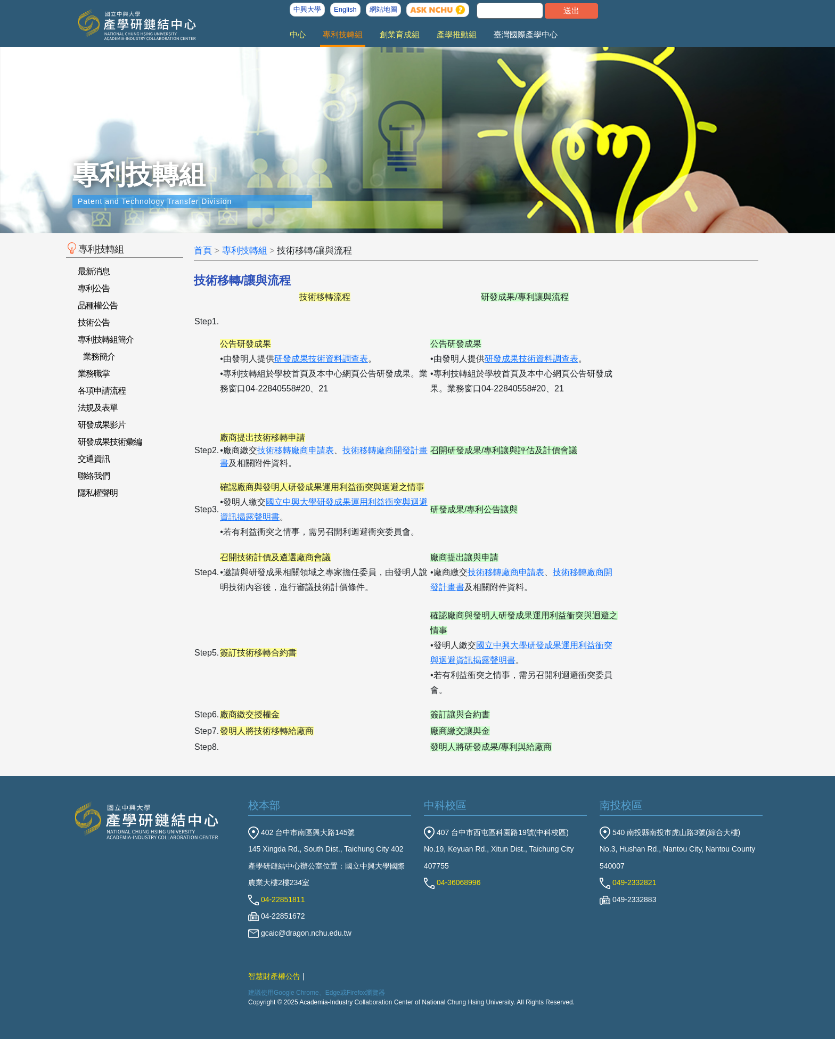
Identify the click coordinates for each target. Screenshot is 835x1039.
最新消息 (94, 271)
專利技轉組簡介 (106, 339)
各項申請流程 (102, 390)
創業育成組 (400, 34)
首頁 (203, 251)
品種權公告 (98, 305)
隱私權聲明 (98, 492)
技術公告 (94, 322)
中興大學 (307, 9)
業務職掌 (94, 373)
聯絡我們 (94, 475)
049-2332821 (628, 882)
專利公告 (94, 288)
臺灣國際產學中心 (526, 34)
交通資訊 (94, 458)
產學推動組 (457, 34)
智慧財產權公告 (274, 976)
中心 (298, 34)
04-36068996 (452, 882)
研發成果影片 (102, 424)
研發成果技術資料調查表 (321, 358)
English (345, 9)
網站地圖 (383, 9)
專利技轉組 (343, 34)
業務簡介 (99, 356)
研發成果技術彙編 (110, 441)
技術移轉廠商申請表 (295, 450)
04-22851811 (276, 899)
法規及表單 (98, 407)
